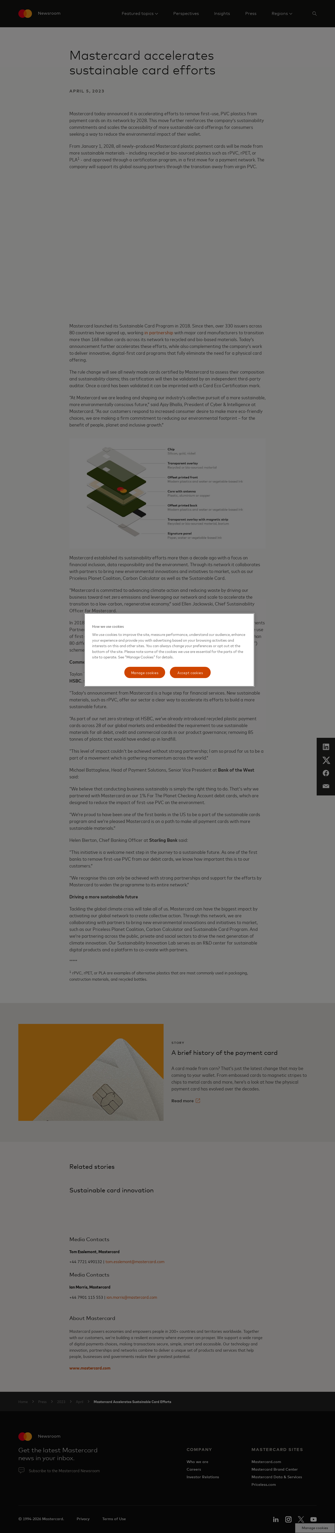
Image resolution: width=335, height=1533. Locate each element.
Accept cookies (190, 672)
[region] (169, 650)
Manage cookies (145, 672)
